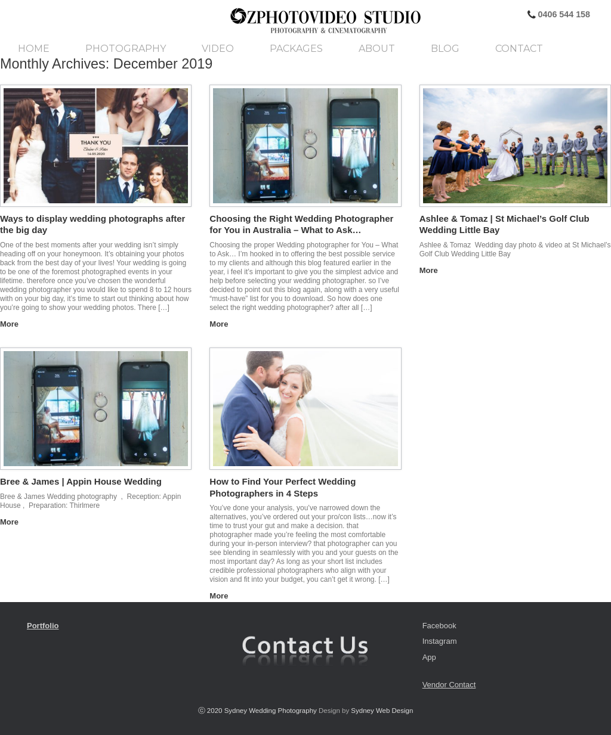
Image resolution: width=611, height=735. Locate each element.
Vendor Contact (449, 684)
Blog (445, 49)
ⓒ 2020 (211, 710)
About (377, 49)
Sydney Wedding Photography (270, 710)
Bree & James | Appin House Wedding (81, 481)
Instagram (439, 641)
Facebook (439, 625)
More (13, 324)
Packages (296, 49)
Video (218, 49)
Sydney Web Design (382, 710)
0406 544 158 (563, 14)
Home (34, 49)
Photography (125, 49)
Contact (519, 49)
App (429, 657)
